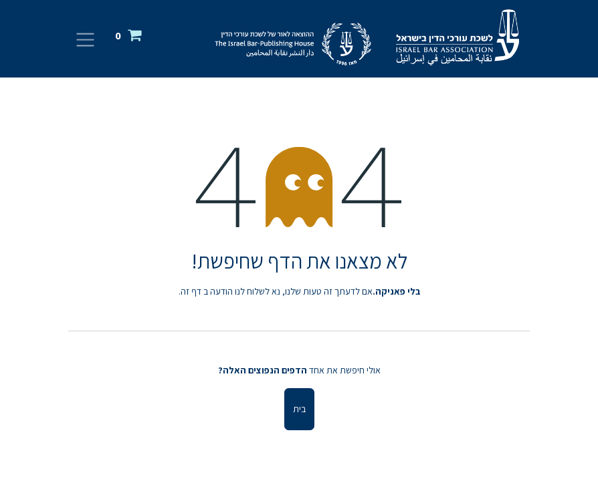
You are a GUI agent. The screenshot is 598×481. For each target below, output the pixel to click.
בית (299, 409)
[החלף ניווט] (85, 39)
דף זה (191, 291)
